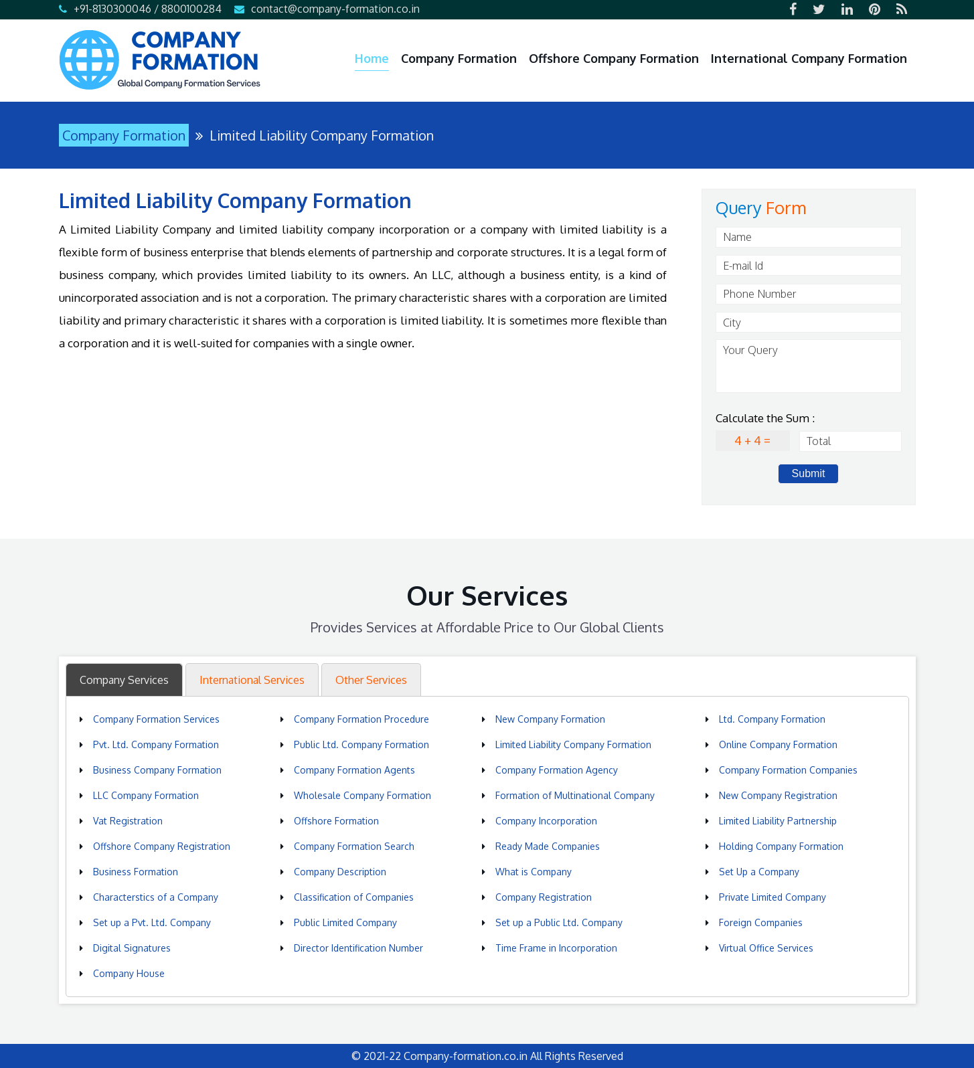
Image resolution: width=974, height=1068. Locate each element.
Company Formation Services (156, 719)
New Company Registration (778, 795)
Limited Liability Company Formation (573, 744)
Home (372, 58)
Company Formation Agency (556, 770)
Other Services (371, 680)
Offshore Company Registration (161, 846)
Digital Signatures (132, 948)
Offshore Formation (336, 820)
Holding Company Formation (781, 846)
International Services (252, 680)
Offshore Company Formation (614, 58)
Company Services (124, 680)
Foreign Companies (761, 922)
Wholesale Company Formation (362, 795)
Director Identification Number (358, 948)
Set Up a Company (759, 871)
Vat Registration (128, 820)
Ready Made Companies (547, 846)
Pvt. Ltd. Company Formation (156, 744)
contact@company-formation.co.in (335, 8)
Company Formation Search (354, 846)
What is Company (533, 871)
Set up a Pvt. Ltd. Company (152, 922)
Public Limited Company (345, 922)
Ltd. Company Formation (772, 719)
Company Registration (543, 897)
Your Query (809, 366)
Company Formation (459, 58)
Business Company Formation (157, 770)
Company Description (340, 871)
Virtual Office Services (766, 948)
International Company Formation (809, 58)
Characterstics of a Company (155, 897)
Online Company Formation (778, 744)
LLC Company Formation (146, 795)
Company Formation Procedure (361, 719)
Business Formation (135, 871)
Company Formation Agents (354, 770)
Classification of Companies (354, 897)
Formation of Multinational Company (575, 795)
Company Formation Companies (788, 770)
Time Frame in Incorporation (556, 948)
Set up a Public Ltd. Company (559, 922)
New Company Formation (550, 719)
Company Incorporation (546, 820)
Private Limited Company (772, 897)
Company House (129, 973)
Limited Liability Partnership (778, 820)
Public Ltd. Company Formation (361, 744)
